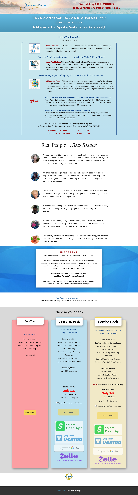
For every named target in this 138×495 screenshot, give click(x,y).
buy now (68, 412)
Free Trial (30, 412)
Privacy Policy (61, 491)
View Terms (78, 403)
